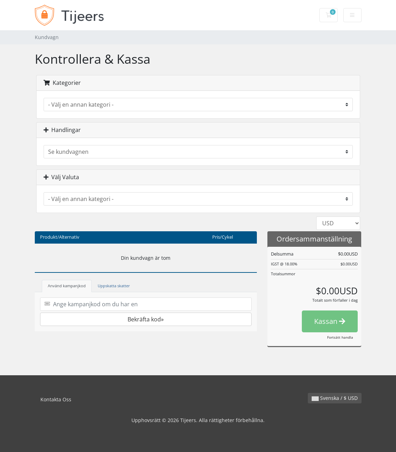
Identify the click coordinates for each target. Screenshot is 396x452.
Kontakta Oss (55, 399)
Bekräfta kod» (146, 319)
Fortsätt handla (340, 337)
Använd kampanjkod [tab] (67, 285)
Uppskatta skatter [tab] (114, 285)
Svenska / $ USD (335, 398)
